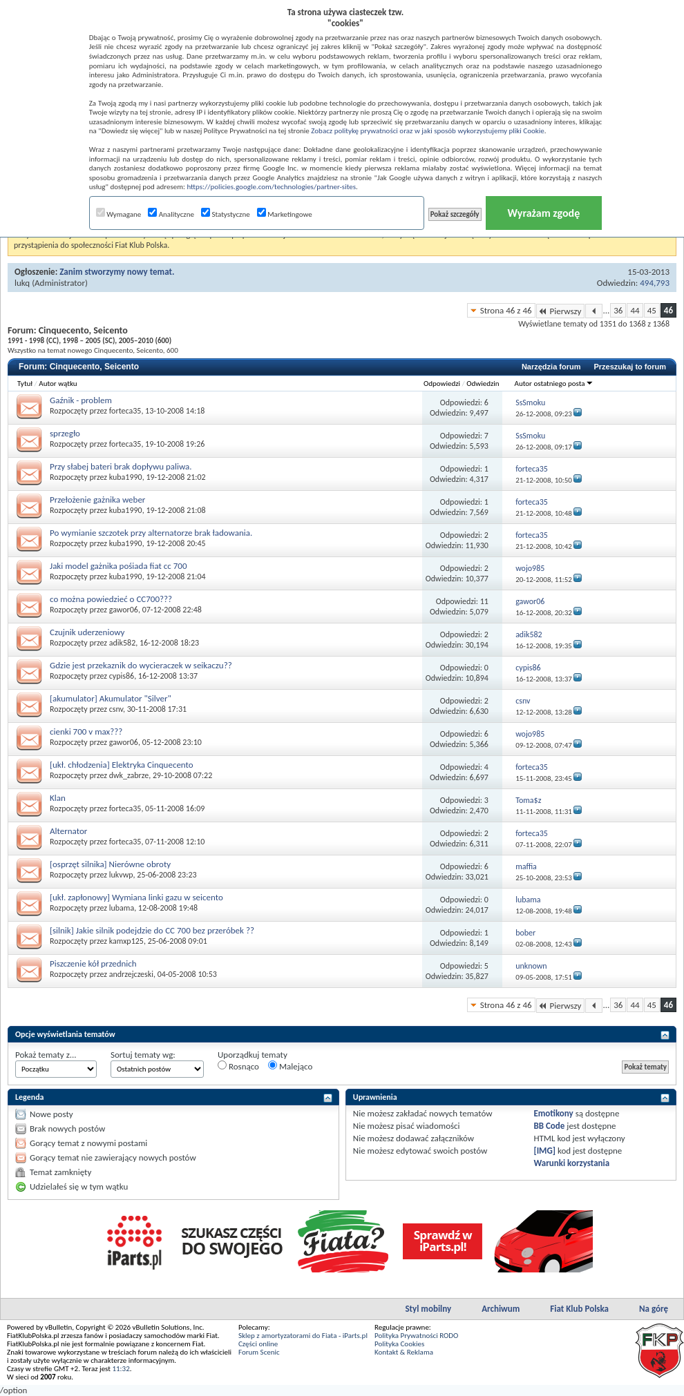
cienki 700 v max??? (86, 731)
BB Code (548, 1126)
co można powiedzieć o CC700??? (111, 599)
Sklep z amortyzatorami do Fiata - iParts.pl (303, 1335)
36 (618, 310)
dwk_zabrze (129, 775)
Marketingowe (284, 214)
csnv (116, 709)
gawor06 (123, 609)
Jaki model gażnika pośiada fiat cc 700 (118, 566)
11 (484, 601)
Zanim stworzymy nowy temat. (116, 271)
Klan (58, 798)
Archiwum (501, 1308)
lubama (121, 908)
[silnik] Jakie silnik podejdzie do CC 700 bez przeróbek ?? (152, 930)
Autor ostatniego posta (554, 383)
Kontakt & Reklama (403, 1352)
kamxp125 (126, 941)
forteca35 (125, 411)
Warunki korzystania (571, 1163)
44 (634, 310)
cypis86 (121, 676)
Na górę (653, 1308)
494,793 (654, 283)
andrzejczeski (131, 974)
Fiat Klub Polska (579, 1308)
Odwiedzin (482, 383)
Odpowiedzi (442, 383)
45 (651, 310)
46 (668, 310)
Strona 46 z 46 (506, 310)
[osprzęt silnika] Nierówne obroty (110, 864)
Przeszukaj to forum (629, 366)
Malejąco (290, 1066)
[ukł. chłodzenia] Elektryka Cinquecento (121, 764)
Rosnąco (238, 1066)
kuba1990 (125, 477)
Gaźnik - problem (81, 400)
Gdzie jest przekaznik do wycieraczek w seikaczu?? (141, 665)
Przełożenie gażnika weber (97, 499)
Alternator (68, 831)
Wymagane (119, 214)
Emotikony (553, 1113)
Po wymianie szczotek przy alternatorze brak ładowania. (151, 532)
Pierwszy (561, 311)
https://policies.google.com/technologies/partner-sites (271, 186)
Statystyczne (225, 214)
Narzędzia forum (551, 366)
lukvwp (121, 875)
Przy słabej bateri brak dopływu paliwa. (121, 466)
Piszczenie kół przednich (93, 963)
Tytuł (24, 383)
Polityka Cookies (399, 1343)
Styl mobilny (428, 1308)
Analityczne (171, 214)
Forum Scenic (259, 1352)
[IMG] (544, 1150)
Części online (258, 1343)
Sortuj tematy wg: (143, 1054)
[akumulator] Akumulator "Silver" (110, 698)
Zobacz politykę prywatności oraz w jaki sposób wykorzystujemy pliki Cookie (427, 130)
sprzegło (65, 433)
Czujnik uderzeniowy (87, 632)
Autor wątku (58, 383)
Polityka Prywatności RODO (416, 1335)
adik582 (122, 643)
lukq (22, 283)
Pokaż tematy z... (46, 1054)
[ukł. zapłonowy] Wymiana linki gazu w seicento (136, 897)
